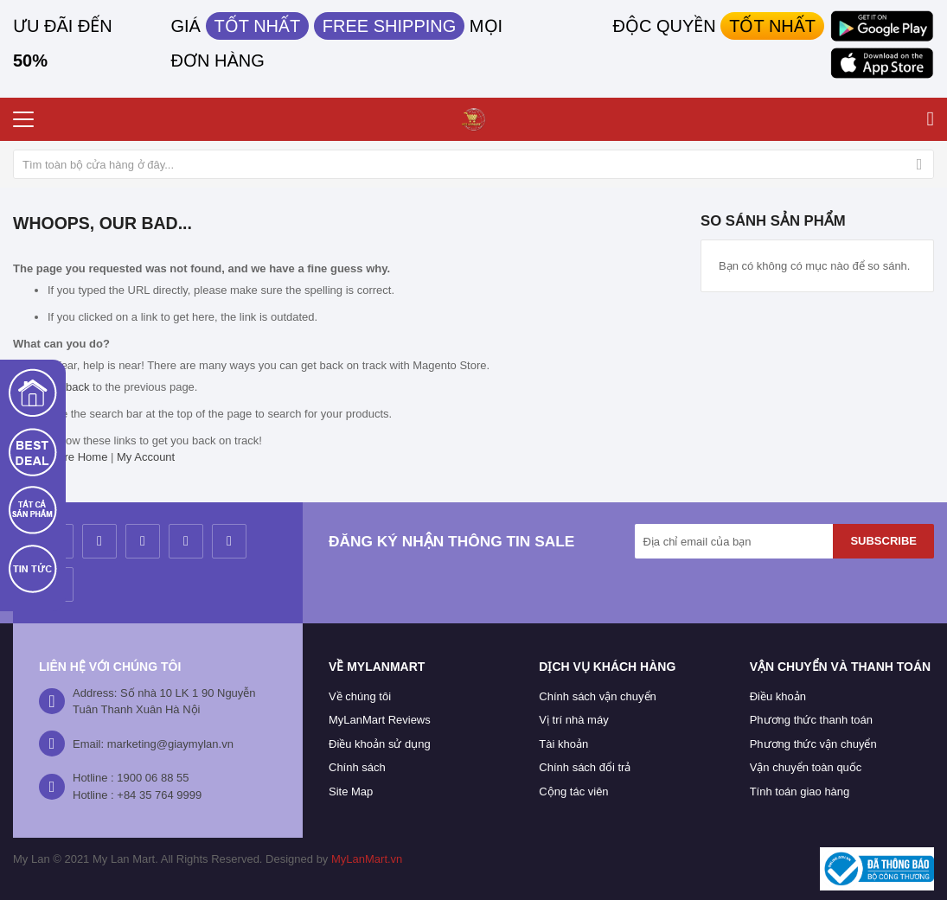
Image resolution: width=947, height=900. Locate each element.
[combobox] (473, 164)
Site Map (351, 791)
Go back (68, 386)
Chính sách (357, 767)
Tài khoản (563, 743)
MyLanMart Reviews (380, 719)
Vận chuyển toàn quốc (806, 767)
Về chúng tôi (360, 696)
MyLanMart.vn (366, 858)
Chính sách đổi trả (584, 767)
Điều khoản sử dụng (380, 743)
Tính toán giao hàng (800, 791)
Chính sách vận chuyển (597, 696)
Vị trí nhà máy (573, 719)
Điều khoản (778, 696)
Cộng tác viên (573, 791)
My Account (146, 456)
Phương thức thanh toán (811, 719)
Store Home (77, 456)
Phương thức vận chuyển (813, 743)
